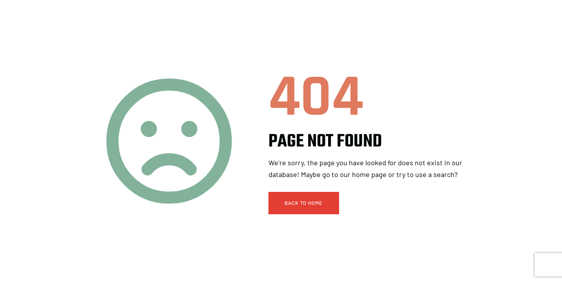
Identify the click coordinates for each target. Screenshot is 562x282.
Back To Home (304, 203)
